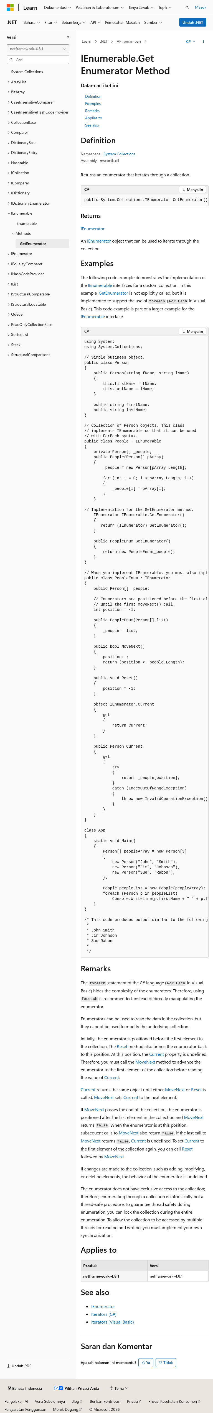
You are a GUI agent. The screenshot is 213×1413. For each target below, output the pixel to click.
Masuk (200, 7)
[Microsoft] (10, 7)
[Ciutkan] (68, 37)
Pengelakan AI (16, 1401)
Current (156, 1054)
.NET (104, 41)
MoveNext (145, 1062)
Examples (93, 103)
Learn (86, 41)
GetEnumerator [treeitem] (33, 243)
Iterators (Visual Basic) (112, 1322)
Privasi (132, 1401)
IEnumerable (100, 285)
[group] (145, 200)
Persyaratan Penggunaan (25, 1409)
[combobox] (38, 48)
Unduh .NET (192, 22)
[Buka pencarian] (187, 7)
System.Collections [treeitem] (27, 71)
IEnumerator (93, 228)
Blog (75, 1401)
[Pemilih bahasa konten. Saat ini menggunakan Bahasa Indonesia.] (24, 1388)
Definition (93, 96)
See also (92, 125)
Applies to (93, 117)
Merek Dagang (65, 1409)
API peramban (129, 41)
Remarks (92, 110)
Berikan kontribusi (105, 1401)
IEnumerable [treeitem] (26, 223)
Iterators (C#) (103, 1314)
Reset (122, 1046)
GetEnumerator (113, 293)
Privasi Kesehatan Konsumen (172, 1401)
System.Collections (119, 153)
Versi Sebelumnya (50, 1401)
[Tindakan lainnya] (204, 41)
